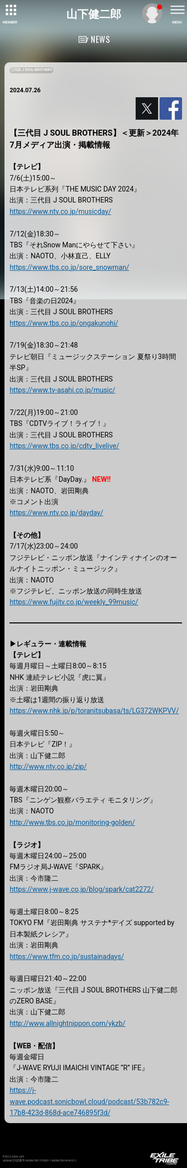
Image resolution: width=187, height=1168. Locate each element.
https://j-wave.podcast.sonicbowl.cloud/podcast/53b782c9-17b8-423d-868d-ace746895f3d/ (89, 1101)
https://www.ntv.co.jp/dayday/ (56, 513)
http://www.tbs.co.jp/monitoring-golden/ (72, 822)
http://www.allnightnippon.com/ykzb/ (67, 1023)
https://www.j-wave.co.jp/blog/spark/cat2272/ (81, 889)
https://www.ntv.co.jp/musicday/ (60, 211)
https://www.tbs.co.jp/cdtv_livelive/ (64, 446)
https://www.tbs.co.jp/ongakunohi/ (63, 323)
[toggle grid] (10, 10)
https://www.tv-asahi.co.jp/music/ (62, 390)
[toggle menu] (177, 10)
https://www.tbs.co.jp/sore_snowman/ (69, 267)
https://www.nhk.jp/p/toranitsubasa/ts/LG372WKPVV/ (94, 711)
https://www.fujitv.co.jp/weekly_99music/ (73, 602)
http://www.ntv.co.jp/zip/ (48, 767)
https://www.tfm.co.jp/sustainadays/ (66, 957)
